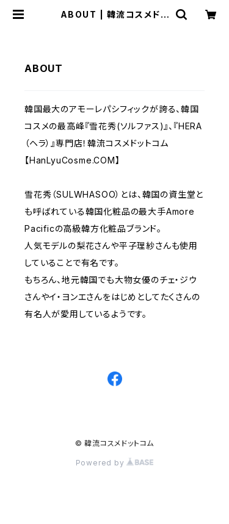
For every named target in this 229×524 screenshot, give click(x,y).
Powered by (115, 462)
